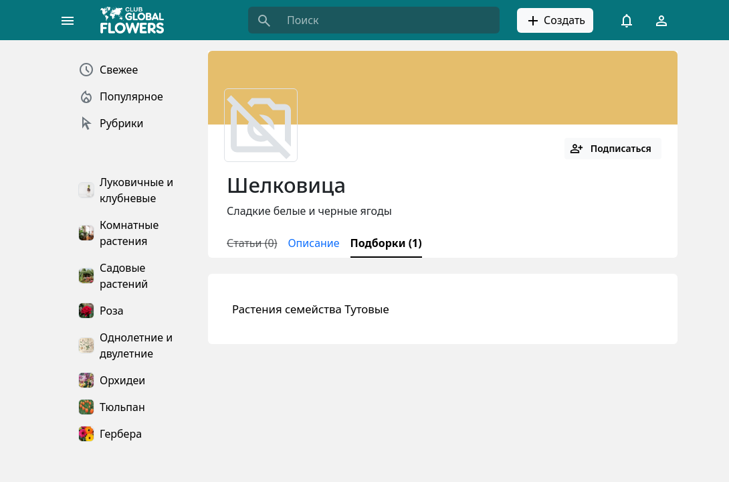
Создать (555, 21)
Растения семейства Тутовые (310, 309)
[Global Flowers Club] (136, 20)
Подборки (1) (386, 243)
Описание (313, 243)
